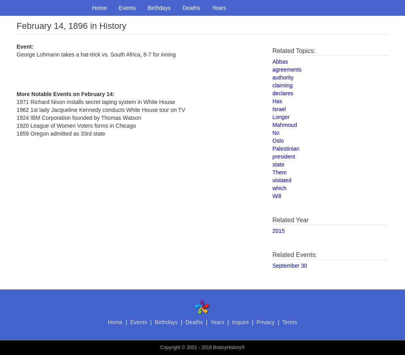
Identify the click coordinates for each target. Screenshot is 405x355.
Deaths (191, 8)
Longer (281, 117)
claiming (283, 85)
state (278, 164)
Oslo (278, 141)
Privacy (265, 322)
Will (277, 196)
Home (99, 8)
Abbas (280, 62)
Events (127, 8)
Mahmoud (285, 125)
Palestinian (286, 148)
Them (280, 172)
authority (283, 77)
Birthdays (159, 8)
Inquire (240, 322)
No (276, 133)
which (280, 188)
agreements (287, 69)
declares (283, 93)
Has (277, 101)
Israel (279, 109)
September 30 (290, 265)
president (284, 156)
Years (219, 8)
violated (282, 180)
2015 (279, 231)
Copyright (170, 347)
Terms (289, 322)
